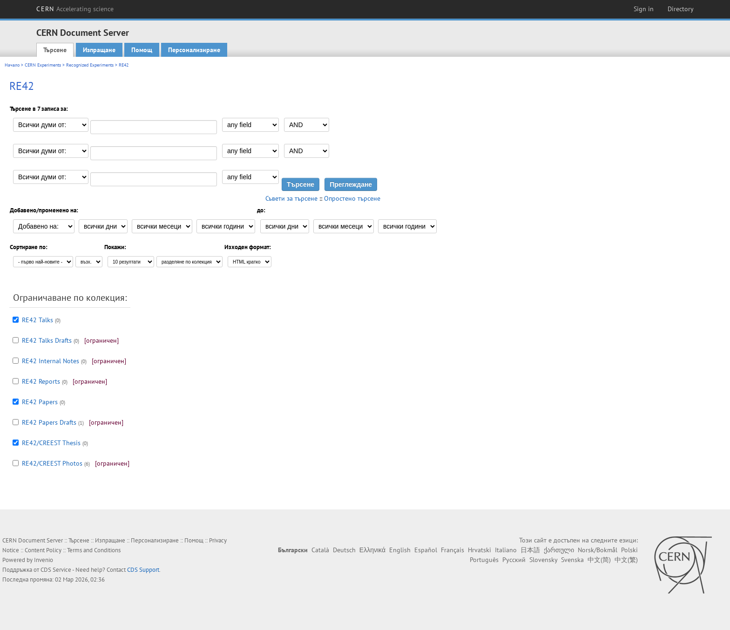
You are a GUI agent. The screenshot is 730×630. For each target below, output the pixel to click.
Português (484, 559)
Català (320, 550)
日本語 (530, 550)
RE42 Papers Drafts (49, 422)
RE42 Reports (41, 381)
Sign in (644, 9)
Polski (629, 550)
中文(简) (599, 559)
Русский (514, 559)
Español (425, 550)
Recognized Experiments (90, 65)
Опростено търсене (352, 198)
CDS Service (56, 570)
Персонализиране (194, 50)
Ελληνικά (372, 550)
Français (452, 550)
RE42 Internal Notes (50, 361)
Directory (681, 9)
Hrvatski (479, 550)
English (400, 550)
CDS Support (143, 570)
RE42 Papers (40, 402)
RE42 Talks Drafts (47, 340)
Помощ (141, 50)
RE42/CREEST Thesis (51, 443)
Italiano (506, 550)
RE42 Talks (37, 320)
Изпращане (99, 50)
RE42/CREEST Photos (52, 463)
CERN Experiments (43, 65)
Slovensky (543, 559)
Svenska (572, 559)
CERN (75, 9)
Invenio (43, 560)
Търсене (55, 50)
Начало (12, 65)
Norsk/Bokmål (597, 550)
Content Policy (43, 550)
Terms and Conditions (94, 550)
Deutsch (344, 550)
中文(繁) (626, 559)
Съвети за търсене (291, 198)
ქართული (559, 550)
